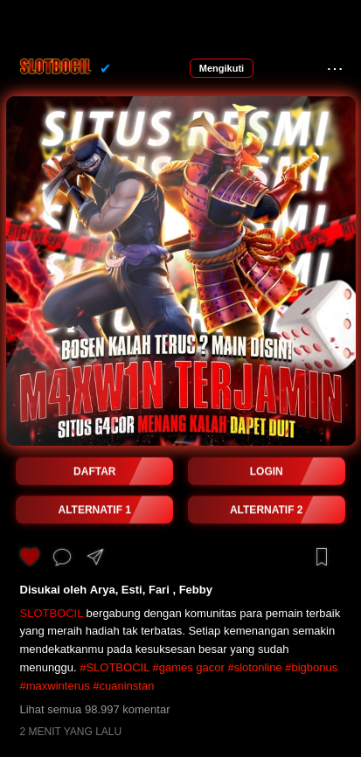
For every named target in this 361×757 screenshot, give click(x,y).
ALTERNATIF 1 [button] (94, 510)
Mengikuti (221, 68)
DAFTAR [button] (94, 471)
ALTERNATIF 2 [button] (266, 510)
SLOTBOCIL (51, 613)
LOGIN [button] (266, 471)
